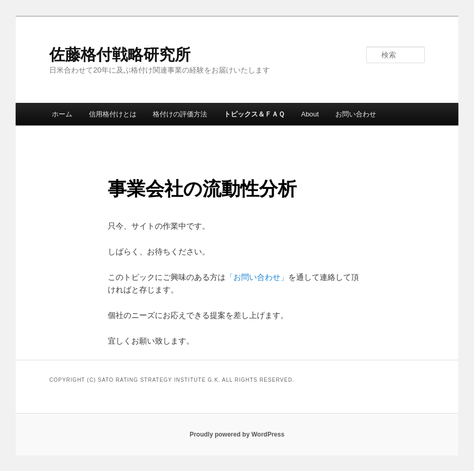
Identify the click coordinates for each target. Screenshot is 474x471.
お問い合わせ (355, 114)
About (310, 114)
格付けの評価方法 (180, 114)
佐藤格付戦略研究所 (119, 54)
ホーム (62, 114)
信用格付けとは (113, 114)
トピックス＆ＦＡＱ (254, 114)
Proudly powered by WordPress (236, 434)
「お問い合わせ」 (256, 277)
